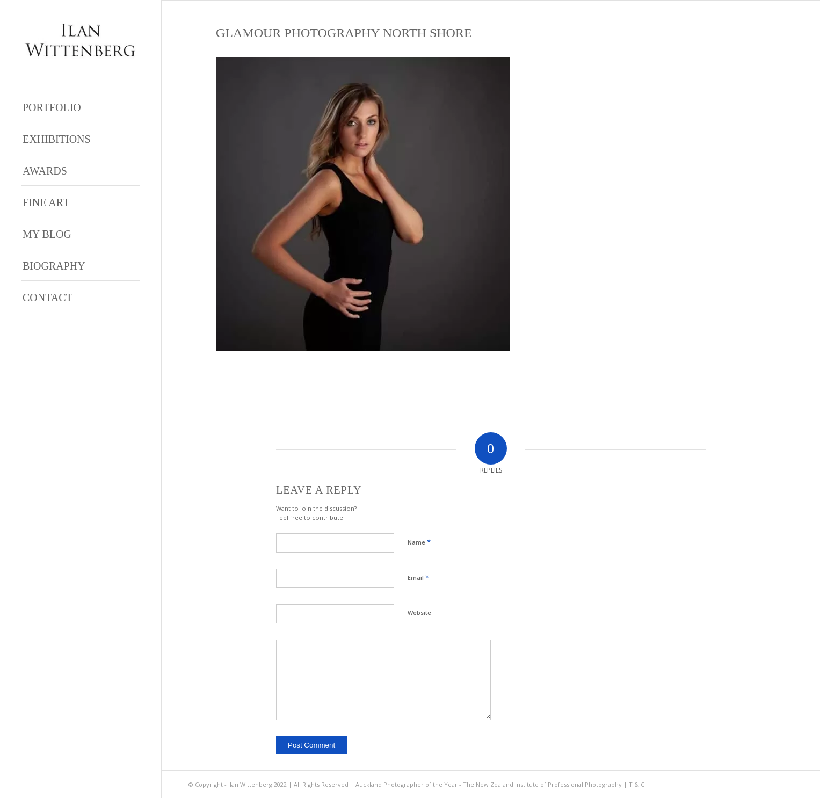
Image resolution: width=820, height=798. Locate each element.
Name (419, 542)
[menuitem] (80, 106)
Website (419, 612)
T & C (636, 784)
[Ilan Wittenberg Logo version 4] (80, 40)
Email (418, 577)
